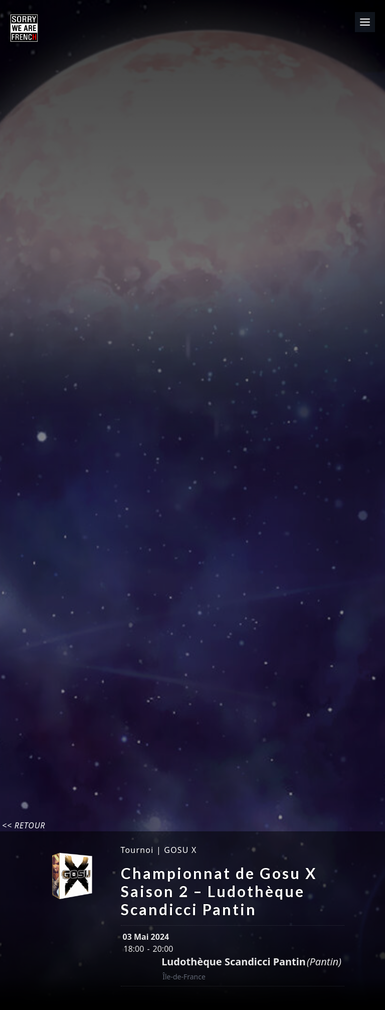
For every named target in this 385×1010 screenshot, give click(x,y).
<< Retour (23, 825)
